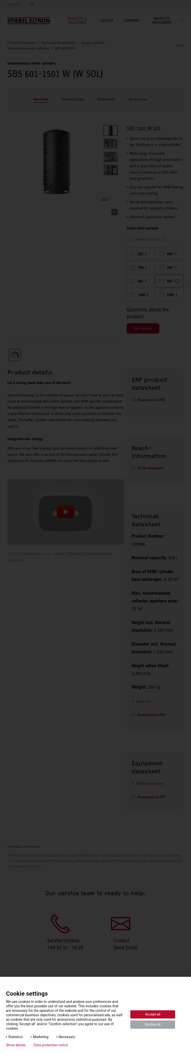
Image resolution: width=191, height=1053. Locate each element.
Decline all (153, 1024)
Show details (16, 1045)
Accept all (152, 1014)
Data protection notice (51, 1045)
